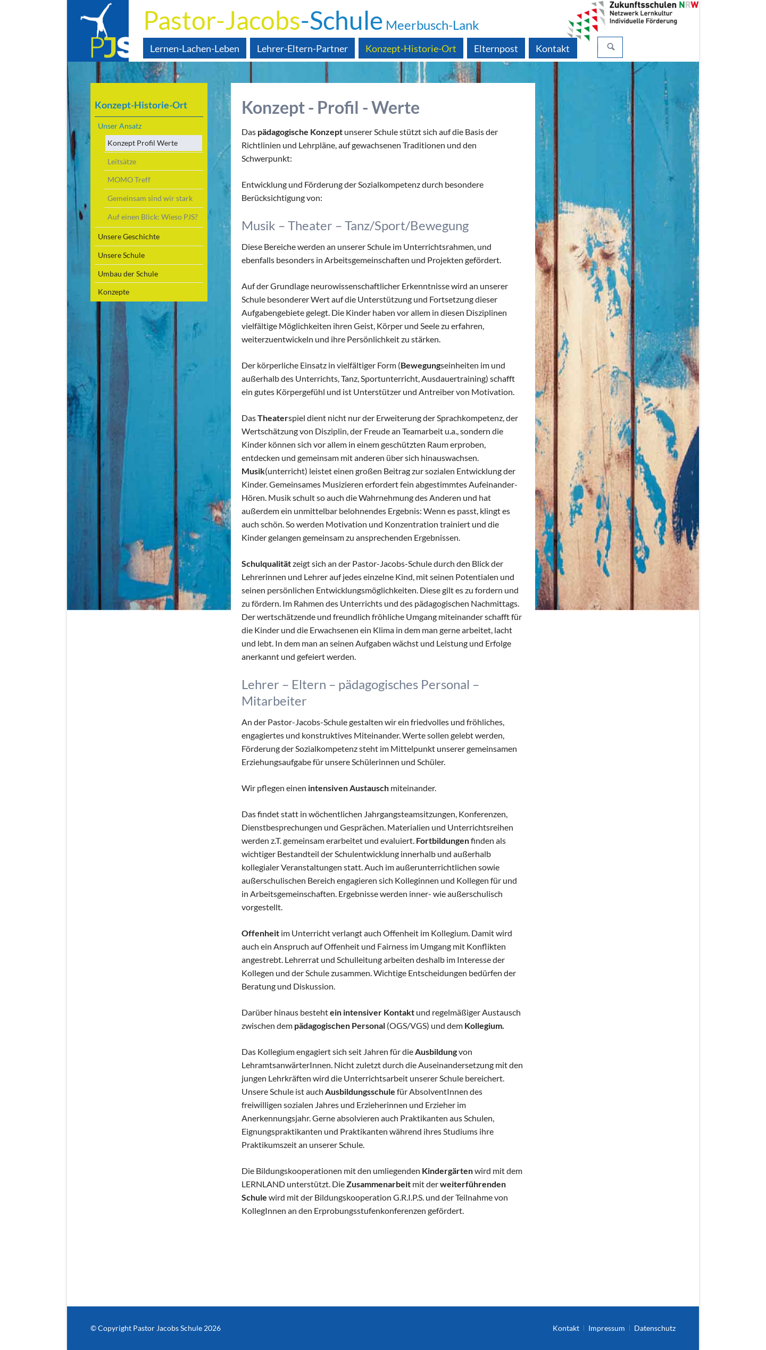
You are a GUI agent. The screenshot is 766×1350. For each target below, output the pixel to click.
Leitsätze (121, 161)
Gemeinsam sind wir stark (150, 198)
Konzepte (113, 291)
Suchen (611, 47)
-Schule (311, 20)
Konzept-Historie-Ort (141, 105)
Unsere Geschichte (129, 236)
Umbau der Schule (128, 273)
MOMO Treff (129, 179)
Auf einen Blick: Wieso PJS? (152, 216)
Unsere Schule (121, 254)
